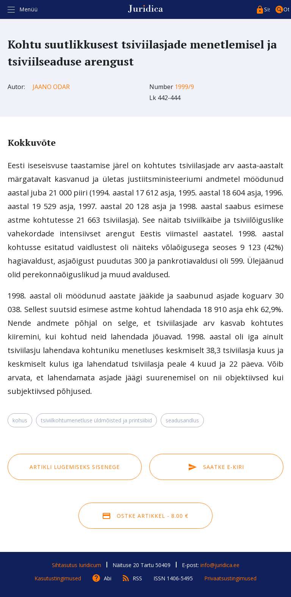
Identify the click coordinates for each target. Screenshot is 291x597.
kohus (20, 420)
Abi (107, 578)
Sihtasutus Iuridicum (76, 565)
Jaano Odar (51, 87)
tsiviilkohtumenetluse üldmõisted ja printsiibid (96, 420)
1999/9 (184, 87)
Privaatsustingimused (230, 578)
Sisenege (267, 9)
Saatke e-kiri (216, 466)
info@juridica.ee (219, 565)
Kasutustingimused (57, 578)
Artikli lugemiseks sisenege (75, 466)
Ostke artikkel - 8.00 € (145, 515)
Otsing (286, 9)
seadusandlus (182, 420)
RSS (137, 578)
